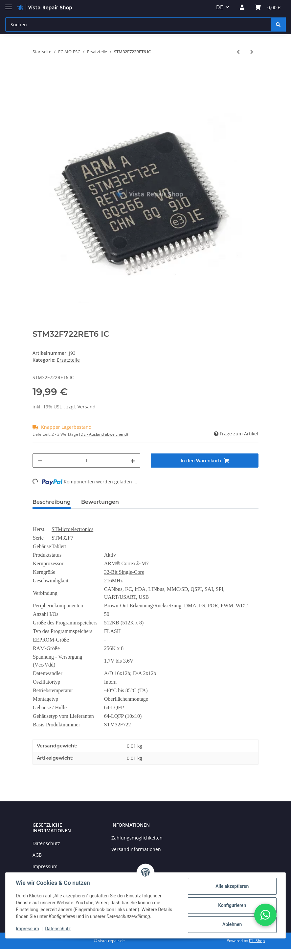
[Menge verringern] (40, 460)
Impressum (45, 866)
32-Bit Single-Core (124, 572)
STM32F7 (62, 538)
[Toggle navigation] (8, 4)
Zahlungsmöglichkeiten (137, 838)
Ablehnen (231, 924)
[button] (242, 7)
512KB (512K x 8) (124, 622)
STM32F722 (117, 724)
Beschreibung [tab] (52, 502)
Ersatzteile (68, 360)
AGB (37, 855)
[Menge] (86, 460)
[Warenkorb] (268, 7)
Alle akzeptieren (231, 886)
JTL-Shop (257, 940)
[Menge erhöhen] (132, 460)
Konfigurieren (232, 905)
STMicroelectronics (72, 529)
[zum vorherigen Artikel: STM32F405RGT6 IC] (238, 52)
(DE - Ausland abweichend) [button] (103, 434)
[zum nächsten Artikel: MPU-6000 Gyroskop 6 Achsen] (251, 52)
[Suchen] (138, 24)
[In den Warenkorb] (38, 73)
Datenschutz (46, 843)
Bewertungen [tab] (100, 502)
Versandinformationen (136, 849)
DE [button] (219, 7)
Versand (87, 406)
